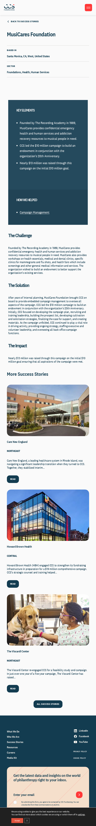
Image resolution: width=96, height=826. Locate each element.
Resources (12, 747)
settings (81, 814)
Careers (11, 752)
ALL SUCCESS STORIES (48, 704)
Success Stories (15, 742)
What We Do (13, 731)
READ (13, 479)
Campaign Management (34, 212)
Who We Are (13, 737)
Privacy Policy (80, 751)
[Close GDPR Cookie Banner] (26, 820)
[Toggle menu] (88, 7)
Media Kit (12, 758)
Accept (17, 820)
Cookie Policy (79, 758)
